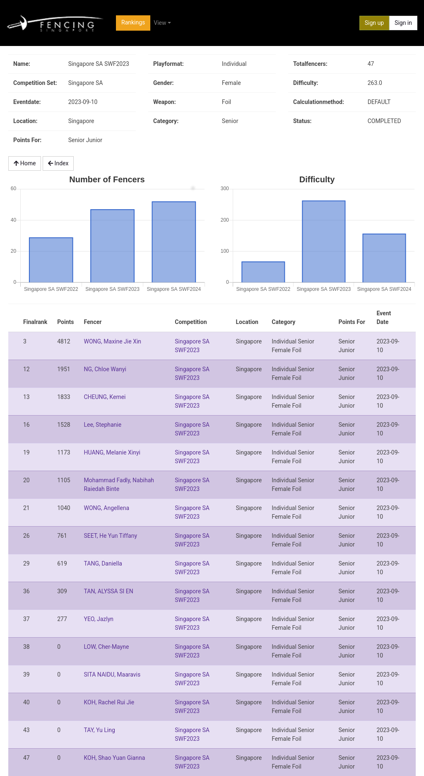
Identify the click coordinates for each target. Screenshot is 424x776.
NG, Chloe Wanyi (105, 369)
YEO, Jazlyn (98, 619)
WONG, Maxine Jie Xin (112, 341)
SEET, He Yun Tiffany (110, 535)
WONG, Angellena (106, 508)
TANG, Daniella (103, 563)
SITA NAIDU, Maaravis (112, 674)
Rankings (133, 22)
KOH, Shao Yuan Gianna (114, 757)
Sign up (374, 22)
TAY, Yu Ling (99, 730)
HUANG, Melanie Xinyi (112, 452)
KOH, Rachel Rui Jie (109, 702)
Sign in (403, 22)
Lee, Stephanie (102, 424)
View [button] (160, 22)
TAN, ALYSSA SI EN (108, 591)
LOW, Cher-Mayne (106, 646)
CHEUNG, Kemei (104, 397)
